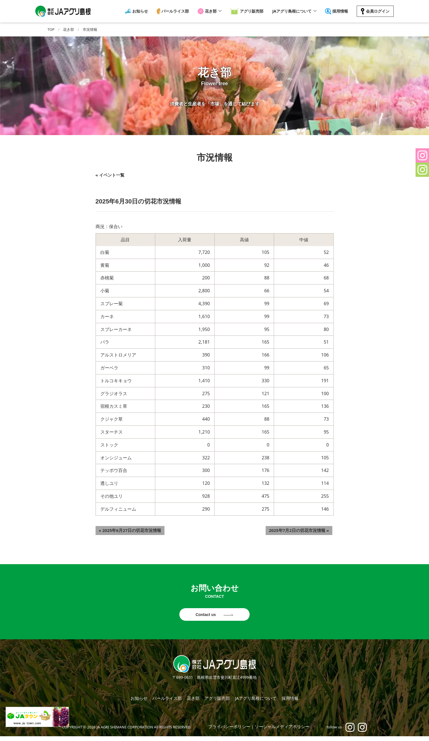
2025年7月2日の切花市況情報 (302, 529)
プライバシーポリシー (229, 731)
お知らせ (141, 11)
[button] (422, 155)
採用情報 (339, 11)
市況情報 (90, 29)
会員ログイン (376, 11)
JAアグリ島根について (290, 11)
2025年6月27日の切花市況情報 (127, 529)
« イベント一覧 (110, 175)
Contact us (206, 615)
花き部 (210, 11)
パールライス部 (175, 11)
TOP (51, 29)
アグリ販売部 (249, 11)
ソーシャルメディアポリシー (282, 731)
